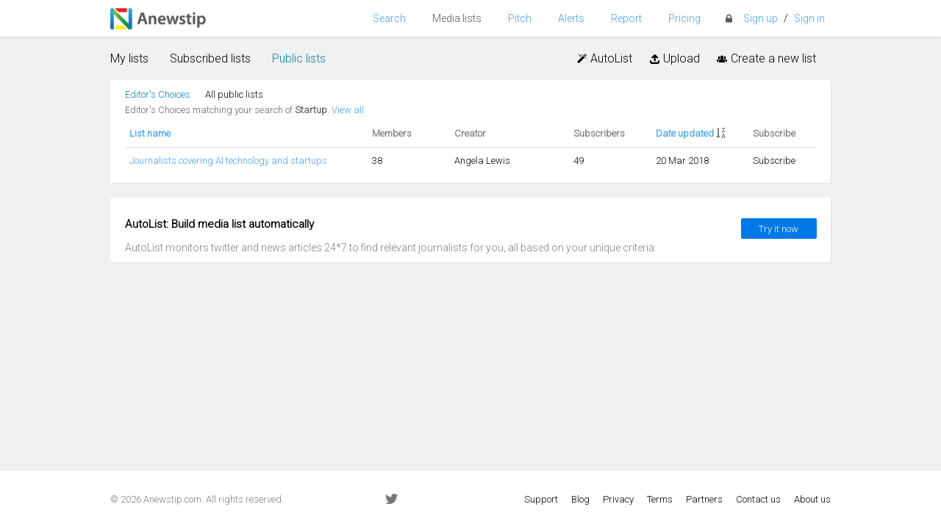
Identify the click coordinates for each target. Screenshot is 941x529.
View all (348, 109)
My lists (129, 58)
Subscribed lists (210, 58)
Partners (704, 499)
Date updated (685, 133)
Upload (673, 58)
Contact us (758, 499)
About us (812, 499)
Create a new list (765, 58)
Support (541, 499)
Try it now (778, 228)
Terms (660, 499)
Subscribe (774, 160)
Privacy (618, 499)
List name (150, 133)
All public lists (234, 94)
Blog (580, 499)
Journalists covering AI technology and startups (228, 160)
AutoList (604, 58)
